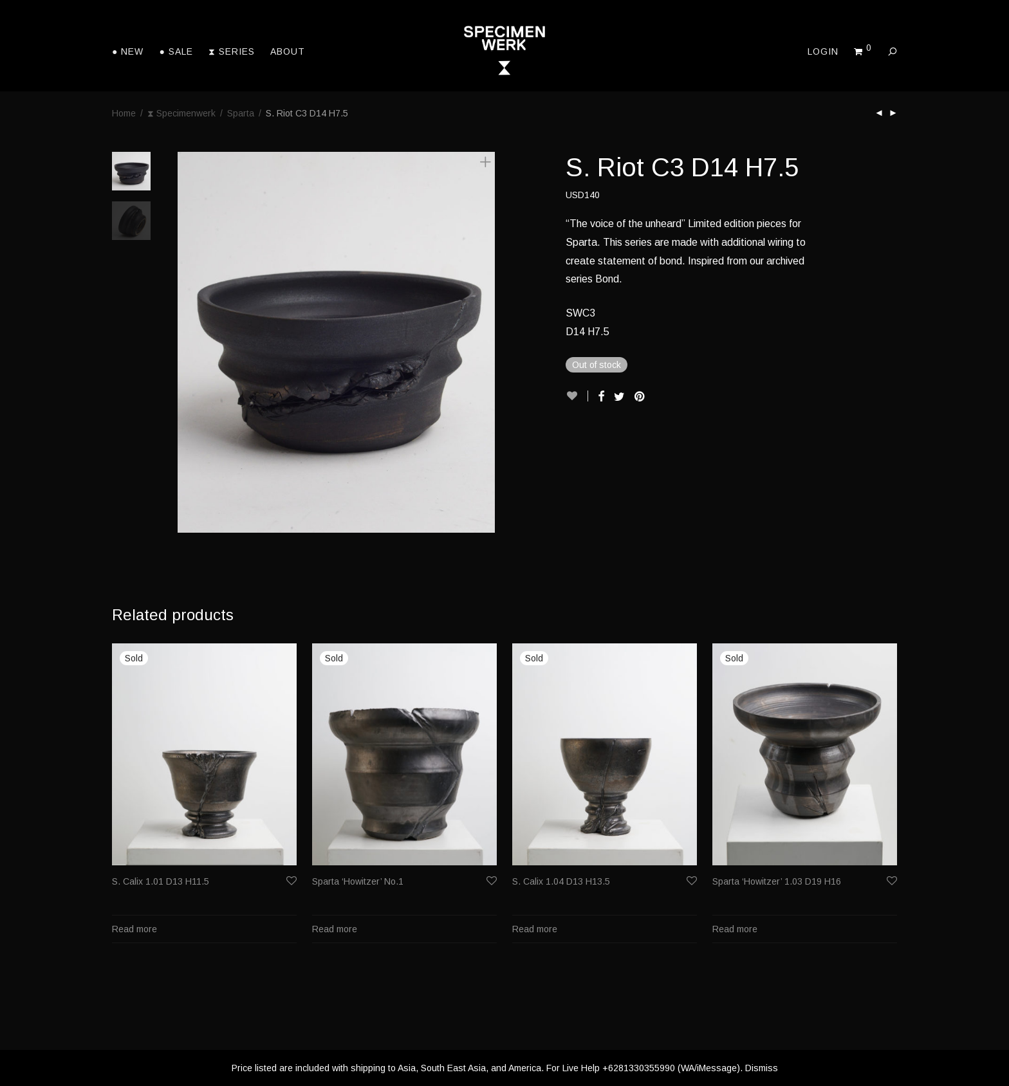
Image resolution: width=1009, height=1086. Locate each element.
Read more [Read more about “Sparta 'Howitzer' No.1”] (334, 929)
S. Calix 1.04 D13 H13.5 (561, 881)
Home (124, 113)
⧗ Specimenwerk (181, 113)
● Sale (175, 51)
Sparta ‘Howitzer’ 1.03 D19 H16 (776, 881)
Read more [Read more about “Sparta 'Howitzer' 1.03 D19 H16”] (734, 929)
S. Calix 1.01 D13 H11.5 (160, 881)
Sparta (240, 113)
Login (823, 51)
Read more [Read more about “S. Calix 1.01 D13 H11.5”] (134, 929)
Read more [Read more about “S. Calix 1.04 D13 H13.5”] (534, 929)
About (287, 51)
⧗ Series (231, 51)
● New (127, 51)
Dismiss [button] (761, 1068)
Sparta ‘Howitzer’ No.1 (357, 881)
